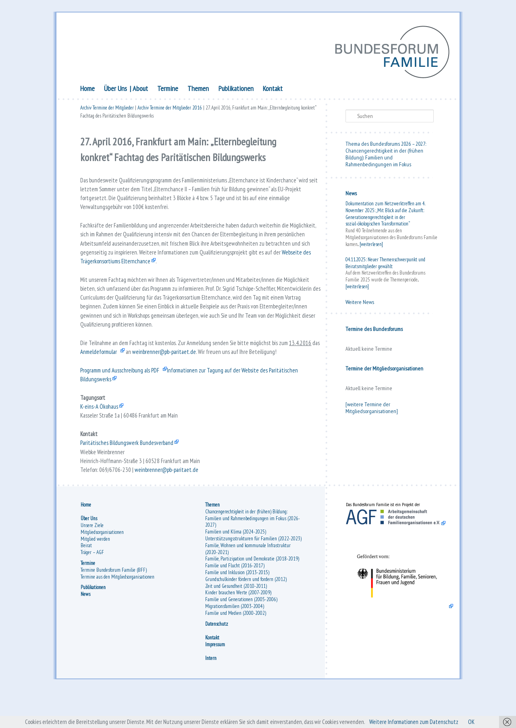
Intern (210, 693)
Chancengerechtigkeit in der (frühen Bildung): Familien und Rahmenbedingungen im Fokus (384, 158)
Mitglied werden (95, 574)
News (351, 194)
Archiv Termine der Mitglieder (107, 109)
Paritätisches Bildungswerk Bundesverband (129, 472)
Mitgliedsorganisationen (102, 567)
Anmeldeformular (133, 372)
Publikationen (236, 89)
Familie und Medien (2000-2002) (235, 648)
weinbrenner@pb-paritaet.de (203, 372)
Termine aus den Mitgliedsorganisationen (117, 611)
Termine (167, 89)
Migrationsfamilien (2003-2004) (234, 641)
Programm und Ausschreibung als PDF (123, 393)
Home (87, 89)
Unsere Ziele (92, 560)
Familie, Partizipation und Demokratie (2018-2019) (252, 593)
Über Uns (115, 89)
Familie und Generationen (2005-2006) (241, 634)
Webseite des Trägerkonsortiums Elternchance (158, 273)
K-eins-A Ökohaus (100, 432)
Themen (198, 89)
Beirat (86, 580)
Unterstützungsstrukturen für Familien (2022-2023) (253, 573)
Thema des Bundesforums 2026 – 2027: (385, 145)
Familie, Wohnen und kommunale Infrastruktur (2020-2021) (248, 584)
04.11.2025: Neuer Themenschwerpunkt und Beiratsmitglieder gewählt (385, 264)
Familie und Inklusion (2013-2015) (237, 607)
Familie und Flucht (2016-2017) (234, 600)
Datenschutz (216, 658)
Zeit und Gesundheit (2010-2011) (236, 620)
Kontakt (273, 89)
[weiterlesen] (371, 245)
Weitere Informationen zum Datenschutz (420, 722)
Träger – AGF (92, 587)
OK (480, 722)
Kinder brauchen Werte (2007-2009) (238, 627)
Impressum (215, 679)
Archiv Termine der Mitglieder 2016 (169, 109)
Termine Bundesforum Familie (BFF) (114, 605)
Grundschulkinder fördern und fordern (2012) (246, 614)
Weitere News (359, 303)
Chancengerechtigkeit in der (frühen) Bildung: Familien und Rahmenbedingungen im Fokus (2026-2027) (252, 553)
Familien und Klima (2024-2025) (235, 566)
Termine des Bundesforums (374, 330)
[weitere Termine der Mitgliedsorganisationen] (371, 409)
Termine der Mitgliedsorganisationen (384, 369)
